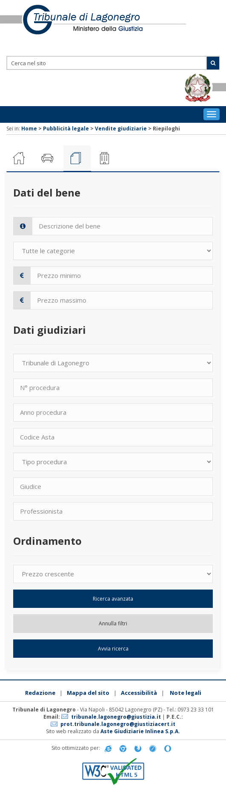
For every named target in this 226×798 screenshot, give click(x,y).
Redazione (40, 693)
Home (29, 128)
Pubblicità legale (66, 128)
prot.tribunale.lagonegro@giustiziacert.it (117, 724)
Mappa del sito (88, 693)
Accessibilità (139, 693)
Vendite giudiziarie (121, 128)
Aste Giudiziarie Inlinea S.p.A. (140, 731)
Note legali (185, 693)
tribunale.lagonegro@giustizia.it (116, 716)
